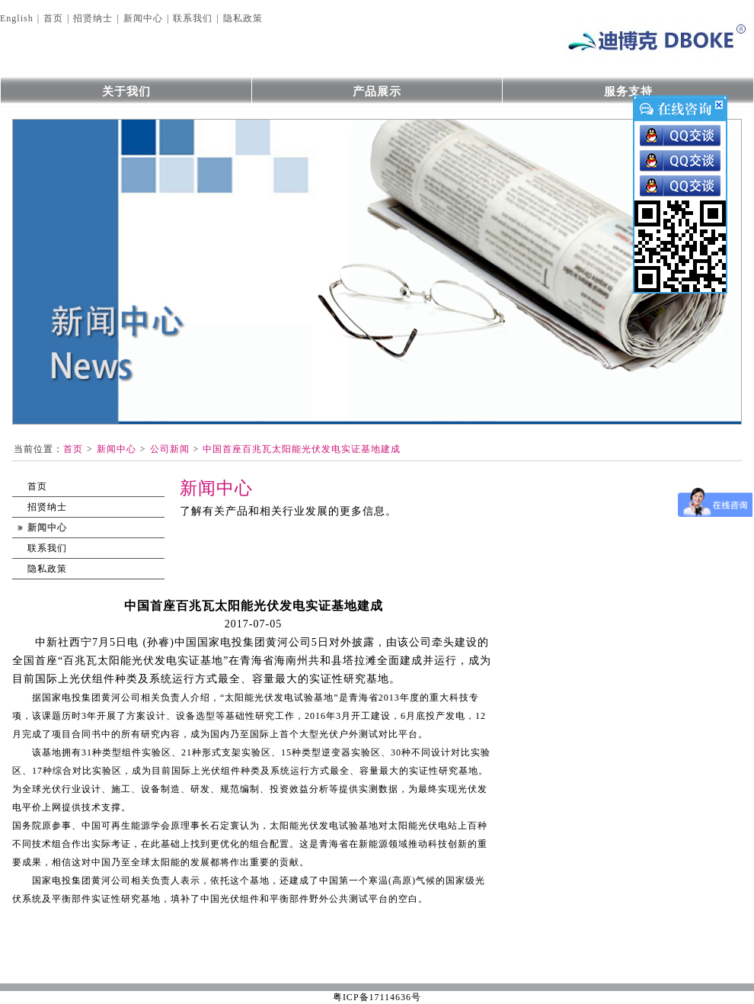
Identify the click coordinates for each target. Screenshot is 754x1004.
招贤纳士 (93, 18)
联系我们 (192, 18)
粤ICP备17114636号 (377, 997)
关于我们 (126, 91)
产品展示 (377, 91)
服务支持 (628, 91)
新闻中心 (143, 18)
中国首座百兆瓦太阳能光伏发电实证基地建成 (302, 449)
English (17, 18)
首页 (53, 18)
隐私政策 (243, 18)
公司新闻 (170, 449)
